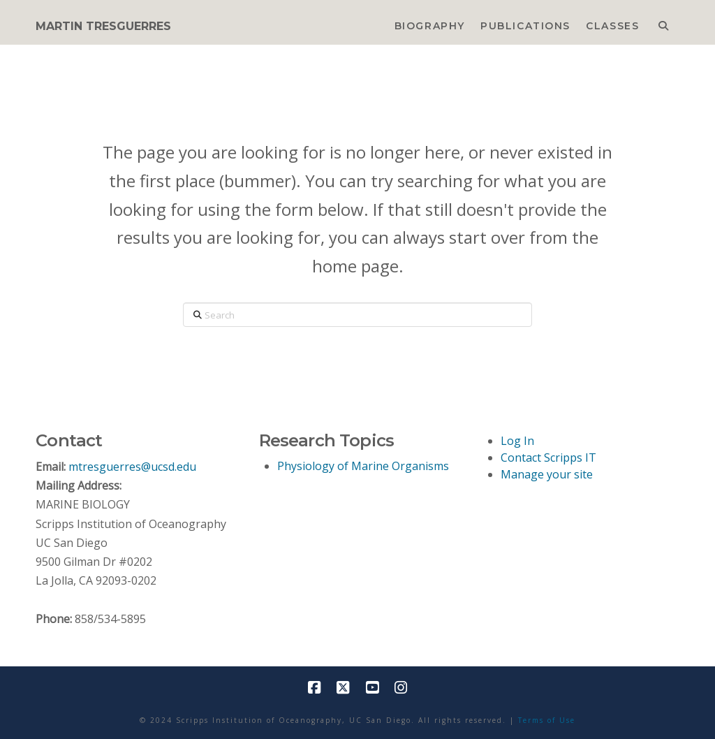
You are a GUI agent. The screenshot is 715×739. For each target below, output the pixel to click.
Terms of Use (546, 720)
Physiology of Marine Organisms (363, 466)
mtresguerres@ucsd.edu (132, 466)
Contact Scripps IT (548, 457)
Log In (517, 440)
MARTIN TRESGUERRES (103, 26)
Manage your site (547, 474)
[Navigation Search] (663, 22)
